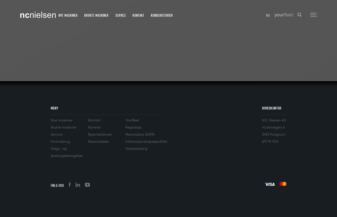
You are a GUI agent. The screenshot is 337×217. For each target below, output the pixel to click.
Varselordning (136, 149)
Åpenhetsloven (100, 134)
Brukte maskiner (96, 15)
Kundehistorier (162, 15)
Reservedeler (98, 141)
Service (120, 15)
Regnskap (133, 127)
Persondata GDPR (140, 134)
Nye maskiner (68, 15)
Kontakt (138, 15)
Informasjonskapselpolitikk (146, 141)
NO (268, 15)
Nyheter (94, 127)
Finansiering (60, 141)
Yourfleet (132, 120)
